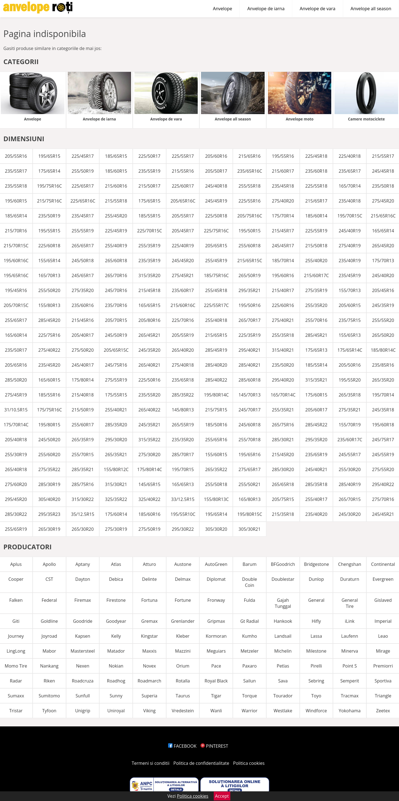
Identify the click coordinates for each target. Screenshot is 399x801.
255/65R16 (216, 440)
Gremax (149, 621)
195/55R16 (283, 156)
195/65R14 (216, 514)
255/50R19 (83, 171)
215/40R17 (283, 290)
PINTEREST (214, 746)
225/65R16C (83, 201)
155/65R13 (350, 335)
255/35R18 (283, 335)
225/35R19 (250, 335)
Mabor (49, 651)
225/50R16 (149, 380)
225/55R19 (316, 231)
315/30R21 (116, 484)
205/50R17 (216, 171)
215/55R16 (183, 171)
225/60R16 (283, 305)
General (316, 600)
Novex (149, 666)
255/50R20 (49, 290)
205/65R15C (116, 350)
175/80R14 (83, 380)
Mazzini (183, 651)
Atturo (149, 564)
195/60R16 (283, 275)
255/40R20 (316, 261)
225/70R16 (183, 320)
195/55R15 (49, 231)
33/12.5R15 (182, 499)
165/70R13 (49, 275)
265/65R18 (283, 484)
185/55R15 (149, 216)
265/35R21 (116, 454)
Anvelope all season (371, 9)
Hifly (316, 621)
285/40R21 (250, 365)
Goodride (82, 621)
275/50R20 (83, 350)
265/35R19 (83, 440)
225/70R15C (149, 231)
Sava (283, 681)
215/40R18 (83, 395)
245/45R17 (283, 246)
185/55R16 (49, 395)
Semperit (349, 681)
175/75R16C (49, 410)
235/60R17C (349, 440)
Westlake (282, 711)
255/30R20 (350, 469)
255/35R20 (316, 305)
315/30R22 (83, 499)
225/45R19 (116, 231)
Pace (216, 666)
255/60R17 (83, 425)
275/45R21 (183, 275)
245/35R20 (149, 350)
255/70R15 (83, 454)
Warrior (249, 711)
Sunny (116, 696)
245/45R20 (183, 261)
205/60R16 (216, 156)
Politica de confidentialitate (201, 763)
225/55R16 (250, 201)
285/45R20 (49, 320)
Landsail (282, 636)
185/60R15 (116, 171)
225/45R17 (83, 156)
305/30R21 (250, 529)
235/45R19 (350, 275)
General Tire (349, 603)
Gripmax (216, 621)
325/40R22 (149, 499)
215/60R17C (316, 275)
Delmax (183, 579)
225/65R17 (83, 186)
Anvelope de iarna (266, 9)
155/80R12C (116, 469)
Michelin (283, 651)
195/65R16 (250, 454)
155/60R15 (216, 454)
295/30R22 (183, 529)
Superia (149, 696)
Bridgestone (316, 564)
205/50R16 (350, 365)
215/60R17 (283, 171)
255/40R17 (316, 499)
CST (49, 579)
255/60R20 (49, 454)
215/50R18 (316, 246)
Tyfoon (49, 711)
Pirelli (316, 666)
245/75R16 (116, 365)
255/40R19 (116, 246)
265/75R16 (283, 425)
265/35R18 (350, 395)
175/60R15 (316, 395)
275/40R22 (49, 350)
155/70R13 (350, 290)
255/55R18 (250, 186)
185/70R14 (283, 261)
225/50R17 (149, 156)
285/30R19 (49, 484)
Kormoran (216, 636)
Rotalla (183, 681)
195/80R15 (49, 425)
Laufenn (349, 636)
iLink (349, 621)
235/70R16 (116, 305)
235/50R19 (49, 216)
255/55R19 (83, 231)
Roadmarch (149, 681)
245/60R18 (250, 425)
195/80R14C (216, 395)
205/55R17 (183, 216)
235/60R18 (316, 171)
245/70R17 (250, 410)
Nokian (116, 666)
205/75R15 (283, 499)
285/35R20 (116, 425)
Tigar (216, 696)
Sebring (316, 681)
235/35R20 (183, 440)
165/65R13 (183, 484)
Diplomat (216, 579)
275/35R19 (316, 290)
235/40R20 (316, 514)
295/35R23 (49, 514)
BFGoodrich (283, 564)
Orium (182, 666)
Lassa (316, 636)
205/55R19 (183, 335)
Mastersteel (83, 651)
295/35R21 (250, 290)
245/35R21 (149, 425)
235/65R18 (183, 380)
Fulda (249, 600)
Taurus (183, 696)
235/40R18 (350, 201)
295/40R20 (283, 380)
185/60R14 (316, 216)
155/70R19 (350, 425)
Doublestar (283, 579)
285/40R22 (216, 380)
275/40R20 (283, 201)
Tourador (283, 696)
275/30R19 (116, 529)
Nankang (49, 666)
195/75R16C (49, 186)
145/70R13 (250, 395)
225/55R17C (216, 305)
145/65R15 (149, 484)
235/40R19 (350, 261)
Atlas (116, 564)
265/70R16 (116, 275)
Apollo (49, 564)
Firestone (116, 600)
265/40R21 (149, 365)
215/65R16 (250, 156)
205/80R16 (149, 320)
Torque (249, 696)
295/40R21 (250, 350)
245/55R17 (350, 454)
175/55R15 (116, 395)
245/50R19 (116, 335)
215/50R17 (149, 186)
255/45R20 (116, 216)
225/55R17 (183, 156)
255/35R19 (149, 246)
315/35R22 (149, 440)
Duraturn (349, 579)
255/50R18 (216, 484)
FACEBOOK (182, 746)
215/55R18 (116, 201)
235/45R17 (83, 216)
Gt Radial (249, 621)
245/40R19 (350, 231)
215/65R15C (249, 261)
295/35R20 (316, 440)
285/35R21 (83, 469)
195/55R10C (183, 514)
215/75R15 (216, 410)
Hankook (283, 621)
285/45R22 (316, 425)
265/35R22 (216, 469)
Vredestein (183, 711)
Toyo (316, 696)
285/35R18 (316, 484)
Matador (116, 651)
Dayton (82, 579)
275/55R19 (116, 380)
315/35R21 (316, 380)
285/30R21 (283, 440)
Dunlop (316, 579)
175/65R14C (349, 350)
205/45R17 (183, 231)
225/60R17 (183, 186)
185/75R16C (216, 275)
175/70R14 (283, 216)
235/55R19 (149, 171)
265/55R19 (183, 425)
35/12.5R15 (82, 514)
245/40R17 (83, 365)
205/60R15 (350, 305)
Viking (149, 711)
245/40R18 (216, 186)
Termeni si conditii (150, 763)
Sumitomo (49, 696)
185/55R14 (316, 365)
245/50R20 (49, 440)
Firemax (82, 600)
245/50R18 (83, 261)
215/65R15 (216, 335)
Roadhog (116, 681)
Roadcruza (83, 681)
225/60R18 (49, 246)
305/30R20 (216, 529)
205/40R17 (83, 335)
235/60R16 (83, 305)
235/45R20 (49, 365)
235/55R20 (149, 395)
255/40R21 (116, 410)
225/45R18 (316, 156)
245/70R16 (116, 290)
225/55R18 (316, 186)
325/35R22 (116, 499)
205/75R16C (249, 216)
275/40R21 (283, 320)
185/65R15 (116, 156)
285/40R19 (350, 484)
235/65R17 (350, 171)
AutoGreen (216, 564)
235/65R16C (249, 171)
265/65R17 (83, 246)
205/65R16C (183, 201)
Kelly (116, 636)
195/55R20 (350, 380)
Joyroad (49, 636)
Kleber (182, 636)
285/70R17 (183, 454)
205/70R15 (116, 320)
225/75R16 (49, 335)
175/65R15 (149, 201)
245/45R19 (216, 201)
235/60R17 (183, 290)
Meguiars (216, 651)
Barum (249, 564)
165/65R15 (149, 305)
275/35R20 (83, 290)
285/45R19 (216, 350)
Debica (116, 579)
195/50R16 (250, 305)
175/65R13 (316, 350)
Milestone (316, 651)
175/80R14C (149, 469)
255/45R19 (216, 261)
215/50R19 (83, 410)
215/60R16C (183, 305)
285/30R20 (283, 469)
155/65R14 (49, 261)
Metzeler (250, 651)
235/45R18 (283, 186)
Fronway (216, 600)
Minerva (349, 651)
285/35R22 (183, 395)
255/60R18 (250, 246)
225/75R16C (216, 231)
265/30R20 (83, 529)
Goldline (49, 621)
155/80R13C (216, 499)
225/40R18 (350, 156)
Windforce (316, 711)
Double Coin (249, 582)
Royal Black (216, 681)
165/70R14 (350, 186)
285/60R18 (250, 380)
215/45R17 (283, 231)
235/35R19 (149, 261)
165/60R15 (49, 380)
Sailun (249, 681)
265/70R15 (350, 499)
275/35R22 (49, 469)
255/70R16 (316, 320)
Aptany (82, 564)
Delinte (149, 579)
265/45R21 (149, 335)
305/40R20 (49, 499)
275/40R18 (183, 365)
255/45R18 (216, 290)
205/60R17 (316, 410)
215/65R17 (316, 201)
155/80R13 (49, 305)
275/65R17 (250, 469)
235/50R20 (283, 365)
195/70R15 (183, 469)
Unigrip (82, 711)
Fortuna (149, 600)
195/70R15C (349, 216)
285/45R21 (316, 335)
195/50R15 (250, 231)
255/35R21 (283, 410)
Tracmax (350, 696)
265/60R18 (116, 261)
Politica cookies (249, 763)
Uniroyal (116, 711)
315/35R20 (149, 275)
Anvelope (222, 9)
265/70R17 (250, 320)
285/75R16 (83, 484)
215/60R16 (116, 186)
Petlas (283, 666)
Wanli (216, 711)
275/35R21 (350, 410)
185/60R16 (149, 514)
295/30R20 (116, 440)
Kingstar (149, 636)
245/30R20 (350, 514)
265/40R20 (183, 350)
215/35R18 (283, 514)
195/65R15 (49, 156)
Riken (49, 681)
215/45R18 (149, 290)
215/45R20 (283, 454)
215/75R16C (49, 201)
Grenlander (183, 621)
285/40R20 (216, 365)
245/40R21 (316, 469)
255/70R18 (250, 440)
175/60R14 (116, 514)
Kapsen (82, 636)
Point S (350, 666)
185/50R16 (216, 425)
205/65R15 (216, 246)
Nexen (82, 666)
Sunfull (82, 696)
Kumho (249, 636)
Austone (182, 564)
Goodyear (116, 621)
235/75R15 (350, 320)
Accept (222, 796)
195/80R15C (249, 514)
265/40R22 (149, 410)
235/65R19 (316, 454)
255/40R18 (216, 320)
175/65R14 (49, 171)
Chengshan (349, 564)
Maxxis (149, 651)
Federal (49, 600)
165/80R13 (250, 499)
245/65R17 (83, 275)
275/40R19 (350, 246)
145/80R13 (183, 410)
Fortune (183, 600)
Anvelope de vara (317, 9)
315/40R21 (283, 350)
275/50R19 (149, 529)
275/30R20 (149, 454)
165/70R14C (283, 395)
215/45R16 (83, 320)
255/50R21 (250, 484)
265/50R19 (250, 275)
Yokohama (350, 711)
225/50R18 (216, 216)
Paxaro (249, 666)
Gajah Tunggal (283, 603)
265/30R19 (49, 529)
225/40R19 (183, 246)
